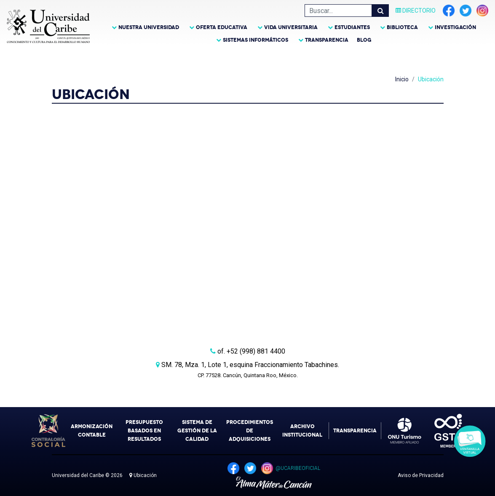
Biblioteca (402, 27)
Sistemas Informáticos (255, 40)
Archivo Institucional (302, 430)
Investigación (455, 27)
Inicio (402, 79)
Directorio (416, 10)
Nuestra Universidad (148, 27)
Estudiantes (352, 27)
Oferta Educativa (221, 27)
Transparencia (326, 40)
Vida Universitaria (291, 27)
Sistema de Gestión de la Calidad (197, 430)
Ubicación (143, 475)
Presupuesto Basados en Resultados (144, 430)
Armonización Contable (91, 430)
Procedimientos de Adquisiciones (249, 430)
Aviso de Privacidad (421, 475)
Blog (364, 40)
